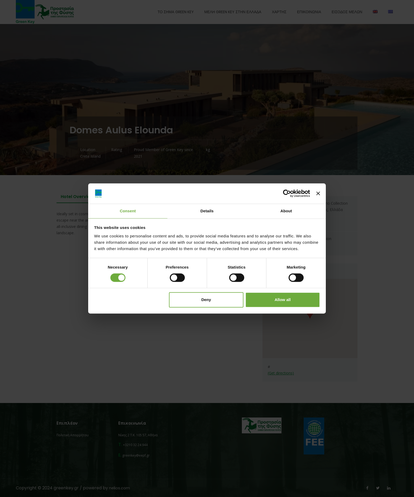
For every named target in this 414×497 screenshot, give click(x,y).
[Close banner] (318, 193)
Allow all (283, 300)
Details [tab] (207, 210)
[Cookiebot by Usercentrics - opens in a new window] (287, 193)
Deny (206, 300)
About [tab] (286, 210)
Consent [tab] (128, 210)
